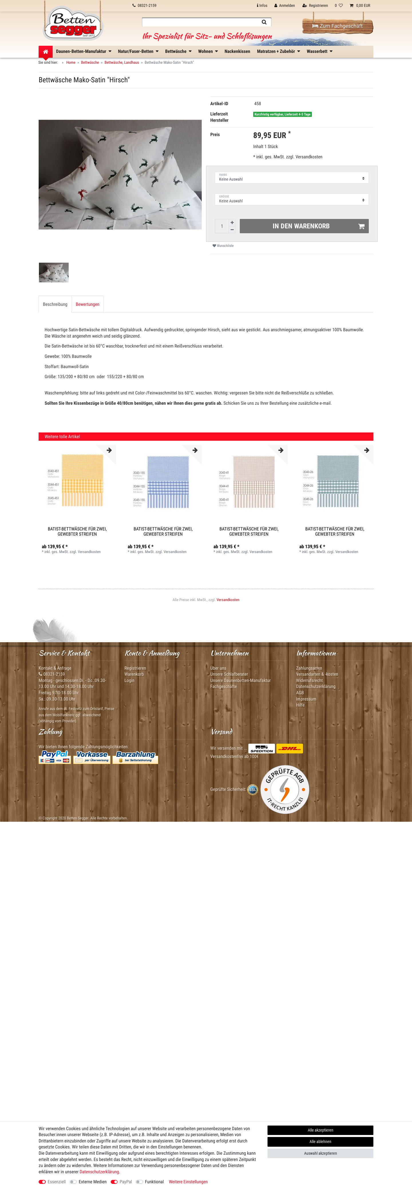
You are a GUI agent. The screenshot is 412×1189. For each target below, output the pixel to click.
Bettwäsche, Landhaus (122, 62)
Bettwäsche (175, 51)
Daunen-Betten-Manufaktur (81, 51)
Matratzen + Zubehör (276, 51)
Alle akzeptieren (320, 1130)
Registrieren (135, 668)
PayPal (126, 1181)
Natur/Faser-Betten (136, 51)
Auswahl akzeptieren (320, 1153)
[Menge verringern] (232, 230)
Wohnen (205, 51)
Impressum (306, 699)
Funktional (154, 1181)
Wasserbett (317, 51)
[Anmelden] (284, 5)
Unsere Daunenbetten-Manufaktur (240, 680)
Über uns (218, 668)
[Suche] (264, 22)
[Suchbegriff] (199, 22)
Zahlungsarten (309, 668)
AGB (300, 692)
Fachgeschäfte (223, 686)
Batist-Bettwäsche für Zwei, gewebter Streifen (77, 531)
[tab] (55, 304)
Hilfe (300, 705)
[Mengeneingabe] (222, 226)
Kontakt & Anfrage (55, 668)
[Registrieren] (315, 5)
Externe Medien (92, 1181)
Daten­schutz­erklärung (99, 1171)
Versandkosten (308, 156)
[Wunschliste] (338, 5)
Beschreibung (55, 304)
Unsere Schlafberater (229, 674)
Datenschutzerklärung (316, 686)
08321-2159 (52, 674)
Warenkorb (134, 674)
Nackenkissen (237, 51)
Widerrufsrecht (309, 680)
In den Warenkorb (319, 226)
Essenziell (57, 1181)
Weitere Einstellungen (188, 1181)
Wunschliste (223, 246)
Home (71, 62)
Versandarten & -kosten (317, 674)
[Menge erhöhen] (232, 222)
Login (129, 680)
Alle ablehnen (320, 1141)
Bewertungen (88, 304)
